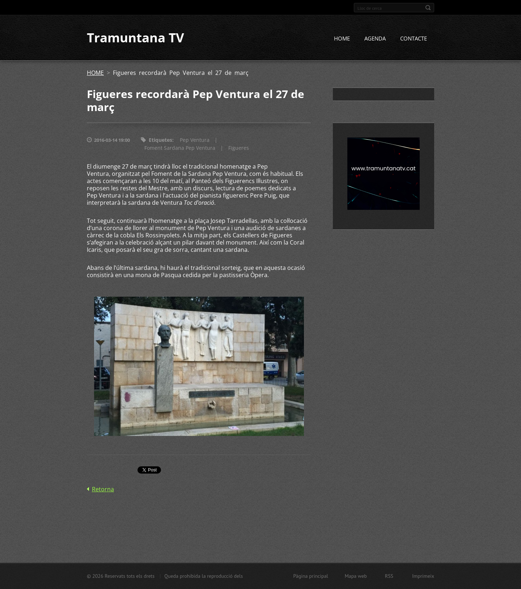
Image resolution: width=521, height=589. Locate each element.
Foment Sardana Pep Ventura (179, 148)
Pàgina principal (310, 576)
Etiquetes (160, 140)
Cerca (428, 8)
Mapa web (356, 576)
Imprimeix (423, 576)
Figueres (238, 148)
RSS (389, 576)
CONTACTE (413, 38)
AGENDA (375, 38)
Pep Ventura (194, 140)
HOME (342, 38)
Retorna (103, 489)
